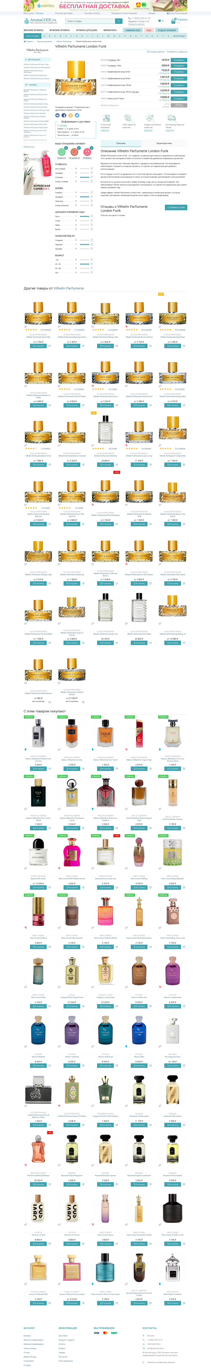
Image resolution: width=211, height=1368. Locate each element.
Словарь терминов (157, 52)
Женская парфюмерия (33, 1340)
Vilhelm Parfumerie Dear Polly (35, 124)
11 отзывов (79, 330)
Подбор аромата (167, 30)
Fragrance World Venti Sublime (105, 1116)
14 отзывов (45, 330)
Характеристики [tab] (164, 143)
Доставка (63, 1336)
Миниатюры (110, 30)
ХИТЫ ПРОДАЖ (32, 36)
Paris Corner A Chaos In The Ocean (105, 1294)
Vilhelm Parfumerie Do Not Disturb (37, 68)
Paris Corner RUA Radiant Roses (72, 879)
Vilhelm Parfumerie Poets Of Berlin (72, 396)
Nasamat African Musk (172, 1175)
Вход (171, 13)
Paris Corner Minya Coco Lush (172, 938)
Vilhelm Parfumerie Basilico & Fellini (35, 100)
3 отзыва (46, 508)
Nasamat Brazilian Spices (105, 1175)
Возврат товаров (66, 1340)
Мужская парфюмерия (34, 1344)
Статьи (27, 1352)
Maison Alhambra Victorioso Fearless (105, 819)
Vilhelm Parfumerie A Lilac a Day (36, 64)
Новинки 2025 (132, 30)
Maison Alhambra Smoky (72, 760)
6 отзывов (79, 389)
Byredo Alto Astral (38, 879)
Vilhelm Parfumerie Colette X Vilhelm (35, 117)
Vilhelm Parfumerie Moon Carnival (72, 456)
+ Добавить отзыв (176, 207)
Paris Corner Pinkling (139, 879)
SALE (149, 30)
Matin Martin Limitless (173, 1294)
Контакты (63, 1357)
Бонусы (62, 1348)
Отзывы (27, 1365)
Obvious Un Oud (38, 1235)
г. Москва (39, 13)
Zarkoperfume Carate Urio (105, 879)
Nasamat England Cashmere (139, 1175)
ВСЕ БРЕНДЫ (179, 36)
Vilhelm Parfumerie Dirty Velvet (35, 127)
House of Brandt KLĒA (38, 1294)
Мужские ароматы (60, 30)
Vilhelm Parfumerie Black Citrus (36, 104)
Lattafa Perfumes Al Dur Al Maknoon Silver (38, 1116)
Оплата (62, 1344)
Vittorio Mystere (38, 1057)
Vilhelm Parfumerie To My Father (173, 456)
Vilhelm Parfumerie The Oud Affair (38, 634)
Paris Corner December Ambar (139, 938)
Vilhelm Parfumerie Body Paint (35, 107)
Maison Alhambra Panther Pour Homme (38, 760)
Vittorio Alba (139, 1057)
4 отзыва (113, 389)
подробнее (105, 130)
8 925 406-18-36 (153, 1344)
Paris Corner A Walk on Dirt (173, 1235)
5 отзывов (112, 330)
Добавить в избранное (177, 52)
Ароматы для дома (86, 30)
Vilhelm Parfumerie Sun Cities (139, 634)
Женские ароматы (33, 30)
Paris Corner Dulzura (38, 938)
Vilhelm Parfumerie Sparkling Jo (173, 634)
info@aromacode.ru (155, 1348)
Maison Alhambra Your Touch (105, 760)
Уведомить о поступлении (179, 105)
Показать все (29, 147)
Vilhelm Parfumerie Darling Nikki (36, 121)
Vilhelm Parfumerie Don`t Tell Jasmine (35, 131)
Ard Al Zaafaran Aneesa (172, 819)
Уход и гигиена (30, 1348)
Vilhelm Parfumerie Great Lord (105, 634)
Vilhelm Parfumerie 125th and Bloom (35, 90)
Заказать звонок (136, 24)
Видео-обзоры (30, 1357)
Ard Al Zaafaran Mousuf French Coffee (139, 1294)
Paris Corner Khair (38, 997)
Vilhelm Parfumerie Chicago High (36, 110)
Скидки (151, 13)
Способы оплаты (92, 13)
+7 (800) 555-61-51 (141, 18)
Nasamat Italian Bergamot (72, 1175)
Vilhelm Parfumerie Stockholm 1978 (139, 515)
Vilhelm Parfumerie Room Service (37, 79)
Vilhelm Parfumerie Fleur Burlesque (33, 71)
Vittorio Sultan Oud (139, 997)
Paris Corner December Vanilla (139, 1235)
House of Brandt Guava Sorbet (72, 1294)
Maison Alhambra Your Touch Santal (38, 819)
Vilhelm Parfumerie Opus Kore (35, 75)
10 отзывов (180, 330)
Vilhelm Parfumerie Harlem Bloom (38, 693)
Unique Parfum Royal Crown (72, 997)
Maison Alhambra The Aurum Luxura (72, 819)
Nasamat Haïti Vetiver (172, 1116)
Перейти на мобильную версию (161, 1362)
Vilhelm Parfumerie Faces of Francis (35, 136)
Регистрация (181, 13)
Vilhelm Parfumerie (69, 288)
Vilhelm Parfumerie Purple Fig (72, 575)
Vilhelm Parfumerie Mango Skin (105, 337)
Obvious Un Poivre (71, 1235)
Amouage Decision (173, 1057)
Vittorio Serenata (72, 1057)
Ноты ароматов (66, 1361)
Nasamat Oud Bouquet (139, 1116)
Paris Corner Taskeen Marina (105, 938)
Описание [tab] (120, 143)
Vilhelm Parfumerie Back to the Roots (36, 95)
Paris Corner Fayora (105, 1235)
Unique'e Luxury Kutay (105, 997)
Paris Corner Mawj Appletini (172, 879)
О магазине (28, 1361)
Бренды (27, 1336)
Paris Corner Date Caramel (72, 938)
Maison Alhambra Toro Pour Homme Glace (172, 760)
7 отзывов (45, 448)
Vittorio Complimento (172, 997)
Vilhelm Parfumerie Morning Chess (72, 337)
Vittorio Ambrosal (105, 1057)
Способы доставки (64, 13)
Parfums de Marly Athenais (38, 1175)
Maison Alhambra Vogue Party (139, 760)
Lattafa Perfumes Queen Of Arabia (72, 1116)
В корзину (179, 60)
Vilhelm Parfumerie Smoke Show (139, 396)
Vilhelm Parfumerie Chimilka (35, 113)
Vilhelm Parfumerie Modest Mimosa (38, 515)
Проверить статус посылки (124, 13)
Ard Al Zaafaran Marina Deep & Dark (139, 819)
